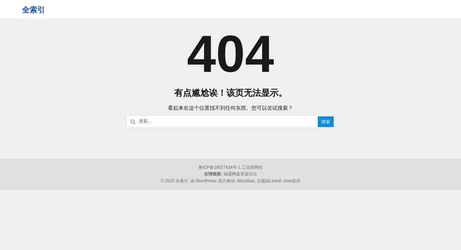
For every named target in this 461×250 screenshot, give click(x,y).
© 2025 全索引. (175, 180)
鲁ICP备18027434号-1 (220, 167)
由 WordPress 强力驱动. (213, 180)
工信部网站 (252, 167)
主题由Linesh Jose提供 (278, 180)
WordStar (245, 180)
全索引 (33, 10)
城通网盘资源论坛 (240, 174)
